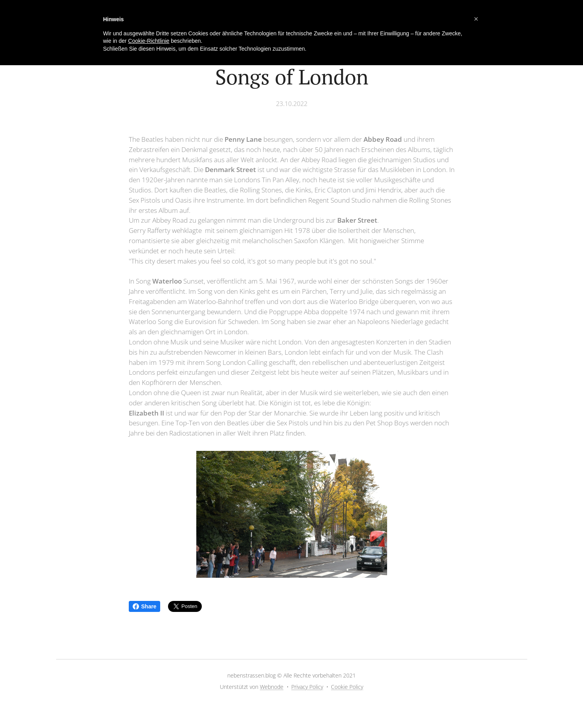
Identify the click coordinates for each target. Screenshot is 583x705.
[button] (476, 19)
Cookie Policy (347, 686)
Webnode (271, 686)
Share (145, 606)
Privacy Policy (307, 686)
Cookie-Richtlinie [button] (148, 41)
